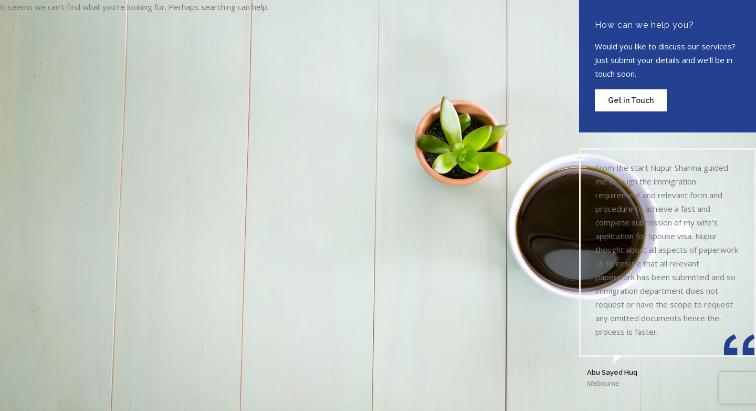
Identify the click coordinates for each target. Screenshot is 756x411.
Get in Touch (631, 100)
